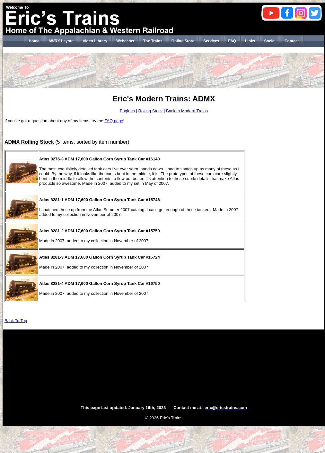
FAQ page (113, 120)
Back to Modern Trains (187, 110)
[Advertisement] (163, 70)
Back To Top (15, 320)
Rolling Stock (150, 110)
